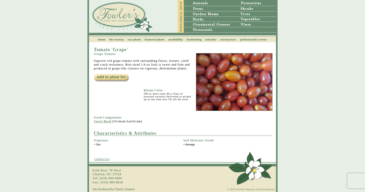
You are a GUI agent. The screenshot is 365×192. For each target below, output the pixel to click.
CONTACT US (102, 159)
